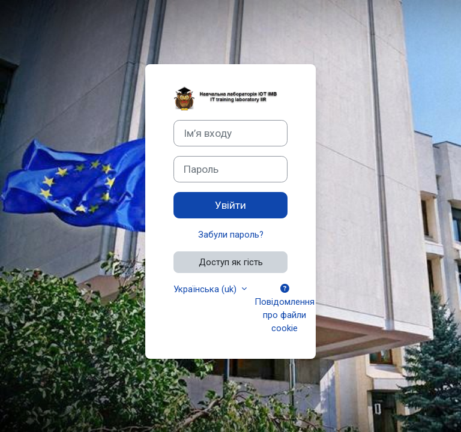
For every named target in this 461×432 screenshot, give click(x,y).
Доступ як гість (231, 262)
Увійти (230, 205)
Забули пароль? (231, 234)
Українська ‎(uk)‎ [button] (206, 289)
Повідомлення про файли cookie (285, 309)
